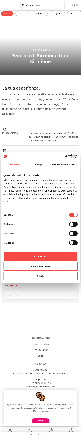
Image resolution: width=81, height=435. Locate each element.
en (73, 5)
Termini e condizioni (40, 344)
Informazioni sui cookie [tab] (65, 164)
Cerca (7, 13)
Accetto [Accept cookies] (40, 420)
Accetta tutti (40, 256)
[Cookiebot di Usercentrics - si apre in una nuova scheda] (64, 156)
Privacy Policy (40, 350)
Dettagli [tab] (38, 164)
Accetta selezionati (40, 266)
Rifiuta (40, 276)
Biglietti (57, 13)
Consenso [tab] (13, 164)
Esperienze (40, 13)
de (77, 5)
